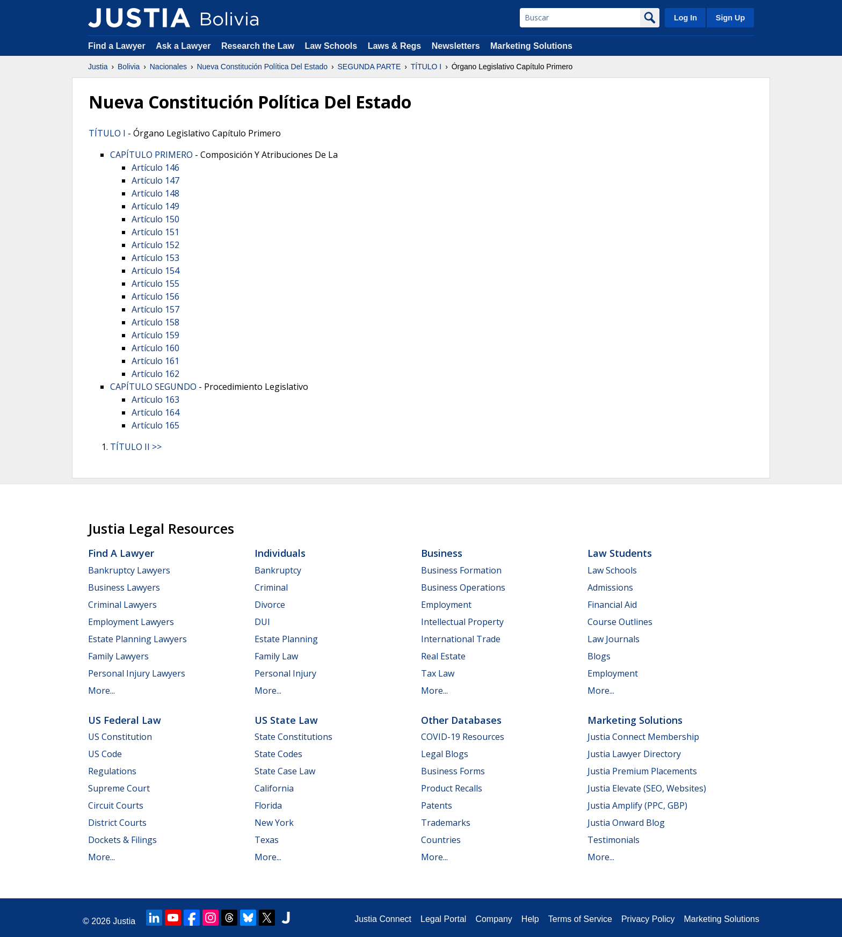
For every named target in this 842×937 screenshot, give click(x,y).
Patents (436, 805)
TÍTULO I (426, 66)
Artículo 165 (155, 425)
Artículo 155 (155, 283)
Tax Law (437, 673)
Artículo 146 (155, 167)
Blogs (599, 656)
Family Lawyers (118, 656)
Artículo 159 (155, 335)
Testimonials (613, 840)
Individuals (280, 553)
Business (441, 553)
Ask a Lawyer (184, 45)
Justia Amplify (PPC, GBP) (637, 805)
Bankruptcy (278, 570)
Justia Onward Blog (626, 823)
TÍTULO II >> (136, 447)
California (274, 788)
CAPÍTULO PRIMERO (151, 155)
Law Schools (330, 45)
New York (274, 823)
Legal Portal (443, 919)
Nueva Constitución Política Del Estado (262, 66)
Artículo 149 (155, 206)
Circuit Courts (115, 805)
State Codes (278, 754)
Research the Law (257, 45)
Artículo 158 (155, 322)
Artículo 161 (155, 361)
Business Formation (461, 570)
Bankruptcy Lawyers (129, 570)
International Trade (460, 639)
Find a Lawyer (117, 45)
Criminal (271, 587)
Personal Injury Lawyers (136, 673)
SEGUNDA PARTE (369, 66)
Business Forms (453, 771)
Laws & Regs (395, 45)
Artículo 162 (155, 374)
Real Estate (443, 656)
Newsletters (456, 45)
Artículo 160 (155, 348)
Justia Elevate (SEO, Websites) (646, 788)
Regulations (112, 771)
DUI (262, 622)
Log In (685, 17)
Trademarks (445, 823)
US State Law (286, 720)
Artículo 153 (155, 258)
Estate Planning (286, 639)
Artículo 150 (155, 219)
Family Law (276, 656)
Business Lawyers (124, 587)
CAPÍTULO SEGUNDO (153, 387)
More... (101, 690)
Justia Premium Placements (642, 771)
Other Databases (461, 720)
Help (530, 919)
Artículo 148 (155, 193)
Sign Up (730, 17)
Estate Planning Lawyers (137, 639)
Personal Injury (285, 673)
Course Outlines (619, 622)
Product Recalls (451, 788)
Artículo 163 (155, 399)
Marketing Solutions (531, 45)
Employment (446, 605)
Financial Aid (612, 605)
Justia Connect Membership (643, 737)
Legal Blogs (444, 754)
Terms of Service (580, 919)
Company (493, 919)
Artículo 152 (155, 245)
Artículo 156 (155, 296)
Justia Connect (382, 919)
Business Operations (463, 587)
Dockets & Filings (122, 840)
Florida (268, 805)
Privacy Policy (648, 919)
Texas (267, 840)
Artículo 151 (155, 232)
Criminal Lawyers (122, 605)
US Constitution (120, 737)
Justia (98, 66)
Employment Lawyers (131, 622)
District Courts (117, 823)
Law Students (619, 553)
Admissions (610, 587)
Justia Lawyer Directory (634, 754)
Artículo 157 (155, 309)
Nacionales (168, 66)
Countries (441, 840)
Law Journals (613, 639)
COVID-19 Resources (462, 737)
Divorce (270, 605)
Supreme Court (119, 788)
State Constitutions (293, 737)
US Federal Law (124, 720)
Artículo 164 (155, 412)
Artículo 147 (155, 180)
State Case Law (285, 771)
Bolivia (129, 66)
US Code (105, 754)
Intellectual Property (462, 622)
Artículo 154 (155, 271)
